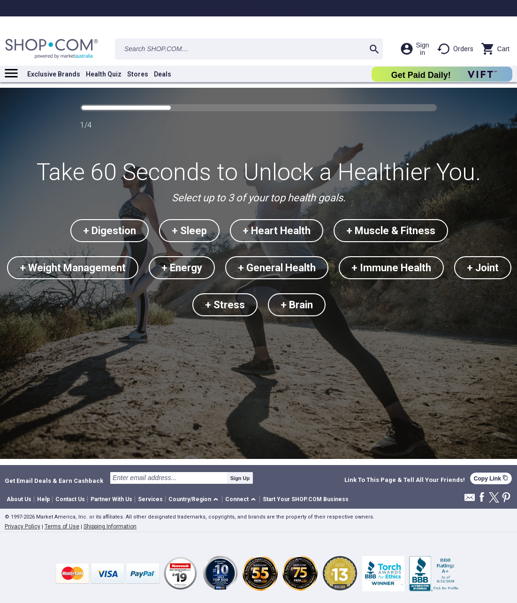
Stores (137, 74)
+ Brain (297, 305)
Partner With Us (111, 499)
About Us (19, 499)
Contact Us (70, 499)
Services (150, 499)
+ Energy (181, 268)
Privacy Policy (22, 526)
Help (43, 499)
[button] (194, 499)
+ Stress (225, 305)
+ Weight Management (73, 268)
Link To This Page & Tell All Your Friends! (404, 480)
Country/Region (189, 499)
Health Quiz (104, 74)
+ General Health (277, 268)
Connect (237, 499)
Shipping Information (110, 526)
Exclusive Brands (53, 74)
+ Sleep (189, 231)
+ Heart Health (277, 231)
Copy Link (491, 478)
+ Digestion (109, 231)
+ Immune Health (391, 268)
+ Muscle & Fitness (390, 231)
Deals (162, 74)
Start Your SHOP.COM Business (306, 499)
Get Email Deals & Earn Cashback (54, 480)
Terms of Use (62, 526)
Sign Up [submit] (240, 478)
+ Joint (483, 268)
